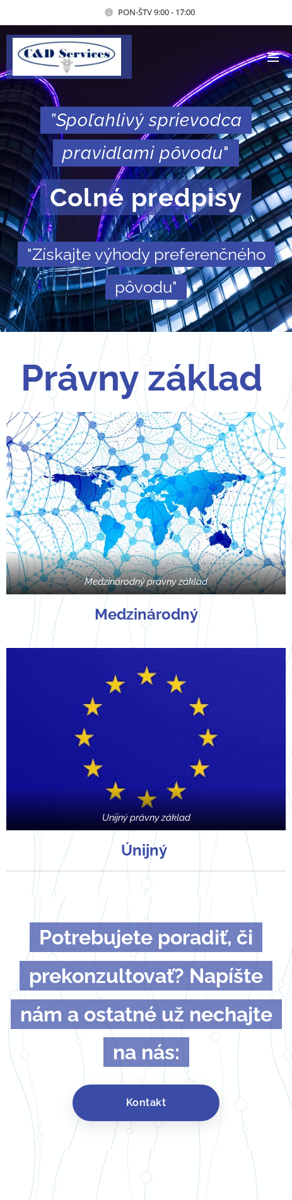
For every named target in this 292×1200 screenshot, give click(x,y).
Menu (273, 57)
